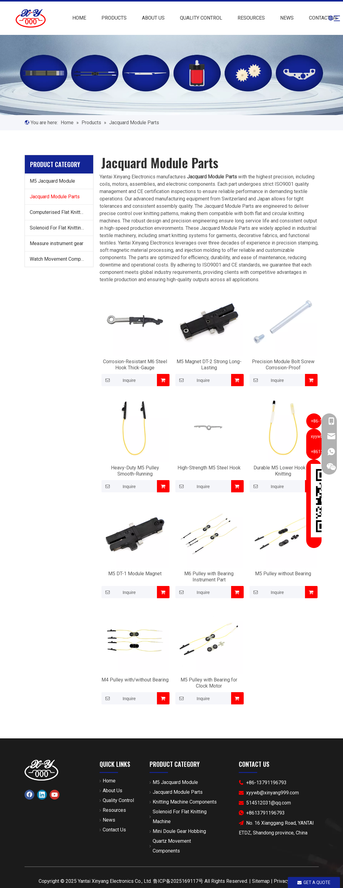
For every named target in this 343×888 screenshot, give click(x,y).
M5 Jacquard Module (52, 181)
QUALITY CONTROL (192, 18)
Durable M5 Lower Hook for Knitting (283, 471)
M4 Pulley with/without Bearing (135, 680)
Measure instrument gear (56, 243)
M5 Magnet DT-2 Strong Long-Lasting (209, 365)
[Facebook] (29, 795)
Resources (114, 810)
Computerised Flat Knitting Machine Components (61, 212)
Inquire (118, 380)
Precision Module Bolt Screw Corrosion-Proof (283, 365)
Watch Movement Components (61, 259)
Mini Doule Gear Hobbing (179, 831)
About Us (112, 790)
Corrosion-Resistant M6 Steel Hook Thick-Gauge (135, 365)
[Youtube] (54, 795)
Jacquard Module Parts (55, 197)
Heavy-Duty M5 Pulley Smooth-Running (135, 471)
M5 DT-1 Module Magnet (135, 573)
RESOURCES (242, 18)
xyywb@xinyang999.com (272, 793)
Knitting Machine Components (185, 802)
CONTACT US (314, 18)
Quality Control (118, 800)
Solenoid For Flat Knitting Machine (61, 228)
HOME (70, 18)
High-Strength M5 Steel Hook (209, 468)
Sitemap (261, 881)
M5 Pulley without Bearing (283, 573)
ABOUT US (144, 18)
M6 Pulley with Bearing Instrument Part (209, 577)
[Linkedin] (42, 795)
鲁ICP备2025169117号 (178, 881)
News (109, 820)
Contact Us (114, 830)
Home (109, 781)
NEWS (277, 18)
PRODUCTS (104, 18)
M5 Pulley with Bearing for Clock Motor (209, 683)
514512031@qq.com (268, 803)
